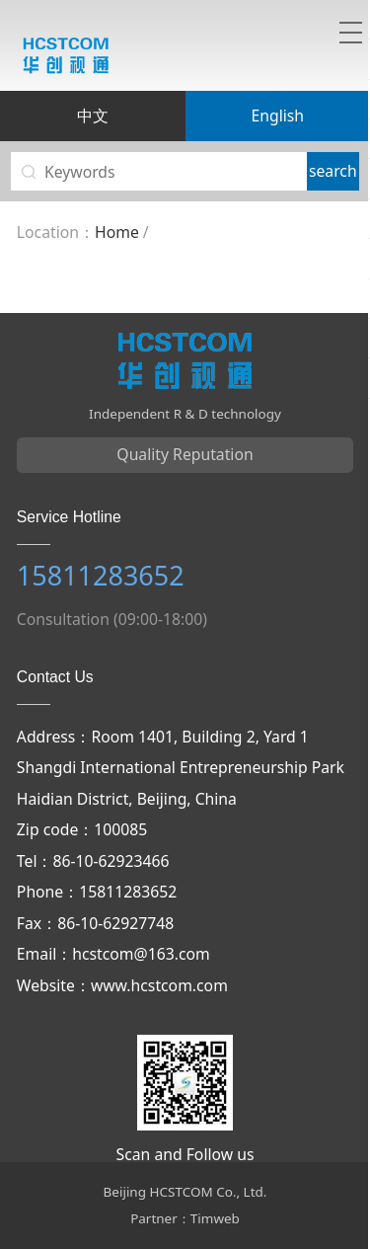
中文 (93, 115)
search (333, 171)
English (277, 115)
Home (117, 232)
